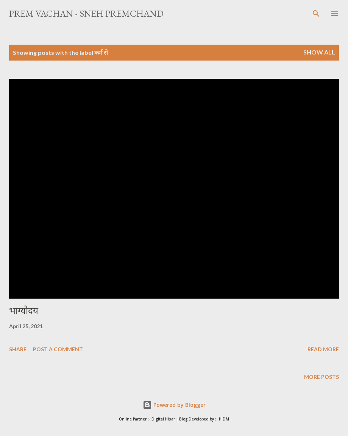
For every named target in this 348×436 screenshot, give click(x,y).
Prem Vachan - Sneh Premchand (86, 13)
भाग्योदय (23, 310)
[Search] (316, 13)
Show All (319, 52)
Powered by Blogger (174, 404)
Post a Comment (58, 349)
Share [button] (18, 349)
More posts (321, 377)
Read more (323, 349)
